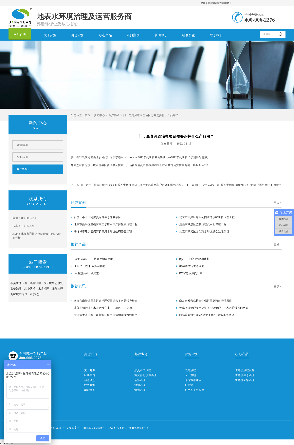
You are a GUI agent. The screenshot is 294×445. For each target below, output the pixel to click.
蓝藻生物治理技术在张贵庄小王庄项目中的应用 (103, 307)
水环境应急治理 (242, 380)
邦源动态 (89, 380)
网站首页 (19, 34)
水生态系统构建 (192, 390)
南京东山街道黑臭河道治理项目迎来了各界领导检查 (106, 300)
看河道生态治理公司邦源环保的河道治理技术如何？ (106, 315)
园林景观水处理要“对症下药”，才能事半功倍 (206, 315)
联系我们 (216, 35)
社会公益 (188, 35)
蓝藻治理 (16, 288)
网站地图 (89, 390)
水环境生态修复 (53, 283)
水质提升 (35, 294)
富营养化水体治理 (141, 375)
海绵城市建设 (18, 294)
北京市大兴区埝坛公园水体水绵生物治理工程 (207, 217)
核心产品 (105, 35)
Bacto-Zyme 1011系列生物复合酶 (93, 259)
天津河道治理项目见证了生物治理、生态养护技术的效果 (213, 307)
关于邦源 (50, 35)
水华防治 (29, 288)
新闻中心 (161, 35)
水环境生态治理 (242, 375)
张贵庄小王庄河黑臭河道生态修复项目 (97, 217)
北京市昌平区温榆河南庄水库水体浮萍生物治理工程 (106, 224)
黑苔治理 (35, 283)
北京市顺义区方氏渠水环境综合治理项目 (204, 231)
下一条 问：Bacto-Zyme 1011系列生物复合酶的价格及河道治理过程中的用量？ (234, 185)
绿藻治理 (57, 288)
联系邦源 (89, 385)
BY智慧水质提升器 (190, 273)
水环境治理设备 (242, 370)
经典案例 (133, 35)
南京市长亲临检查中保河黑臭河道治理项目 (205, 300)
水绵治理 (43, 288)
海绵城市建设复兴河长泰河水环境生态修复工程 (103, 231)
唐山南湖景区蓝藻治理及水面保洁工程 (202, 224)
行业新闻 (22, 157)
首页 (87, 115)
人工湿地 (190, 375)
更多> (278, 202)
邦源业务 (77, 35)
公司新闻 (22, 145)
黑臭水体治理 (18, 283)
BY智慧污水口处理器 (87, 273)
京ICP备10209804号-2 (135, 427)
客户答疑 (113, 115)
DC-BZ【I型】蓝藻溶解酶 (89, 266)
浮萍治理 (139, 390)
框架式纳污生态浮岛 (191, 266)
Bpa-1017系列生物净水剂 (194, 259)
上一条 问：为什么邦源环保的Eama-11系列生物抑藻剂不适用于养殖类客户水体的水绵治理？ (127, 185)
